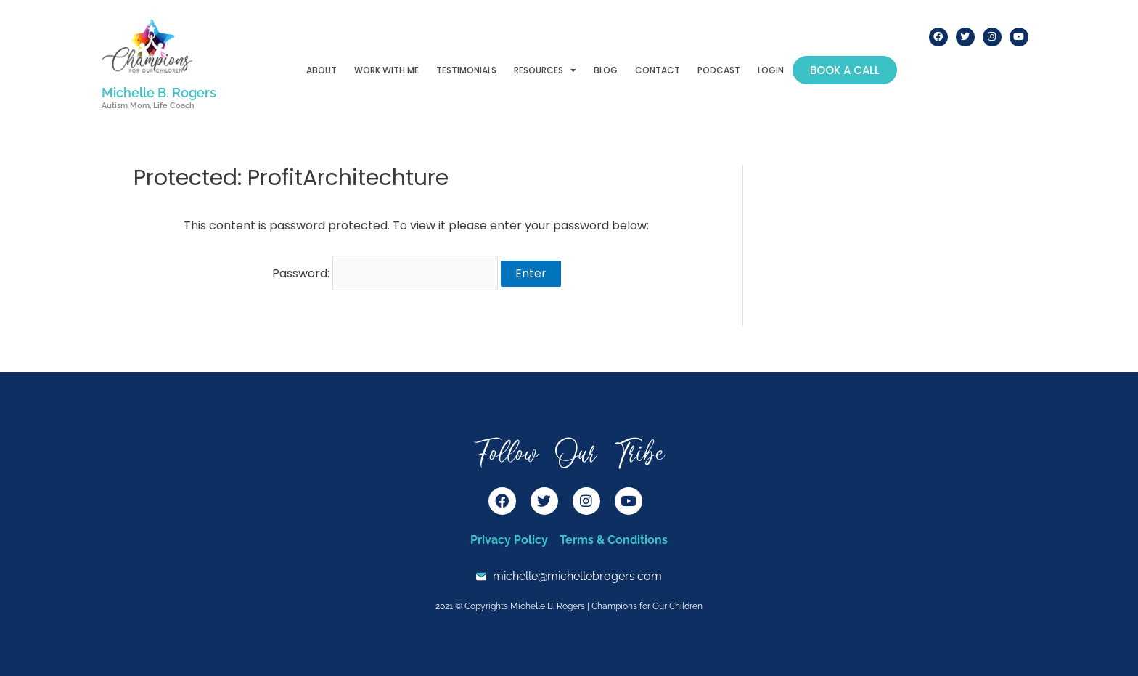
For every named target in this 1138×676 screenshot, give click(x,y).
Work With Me (386, 70)
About (321, 70)
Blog (606, 70)
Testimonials (466, 70)
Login (771, 70)
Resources (545, 70)
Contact (657, 70)
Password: (385, 273)
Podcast (718, 70)
